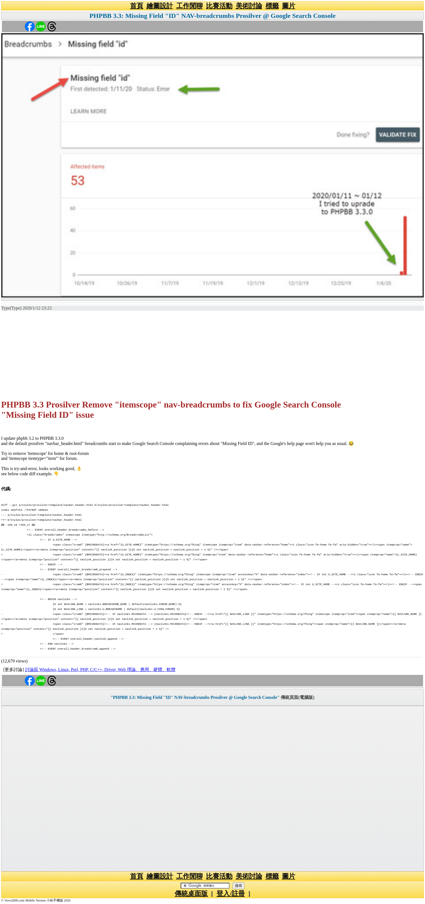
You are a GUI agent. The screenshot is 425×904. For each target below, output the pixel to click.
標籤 (272, 5)
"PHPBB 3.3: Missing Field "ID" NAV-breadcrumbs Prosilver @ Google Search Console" (195, 697)
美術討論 (249, 5)
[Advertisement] (212, 355)
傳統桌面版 (191, 893)
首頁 (136, 5)
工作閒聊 (189, 5)
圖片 (288, 5)
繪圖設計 (160, 5)
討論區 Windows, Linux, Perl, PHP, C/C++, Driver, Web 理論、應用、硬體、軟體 (100, 669)
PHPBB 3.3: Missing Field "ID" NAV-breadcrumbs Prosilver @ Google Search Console (213, 15)
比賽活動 (219, 5)
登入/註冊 (230, 893)
